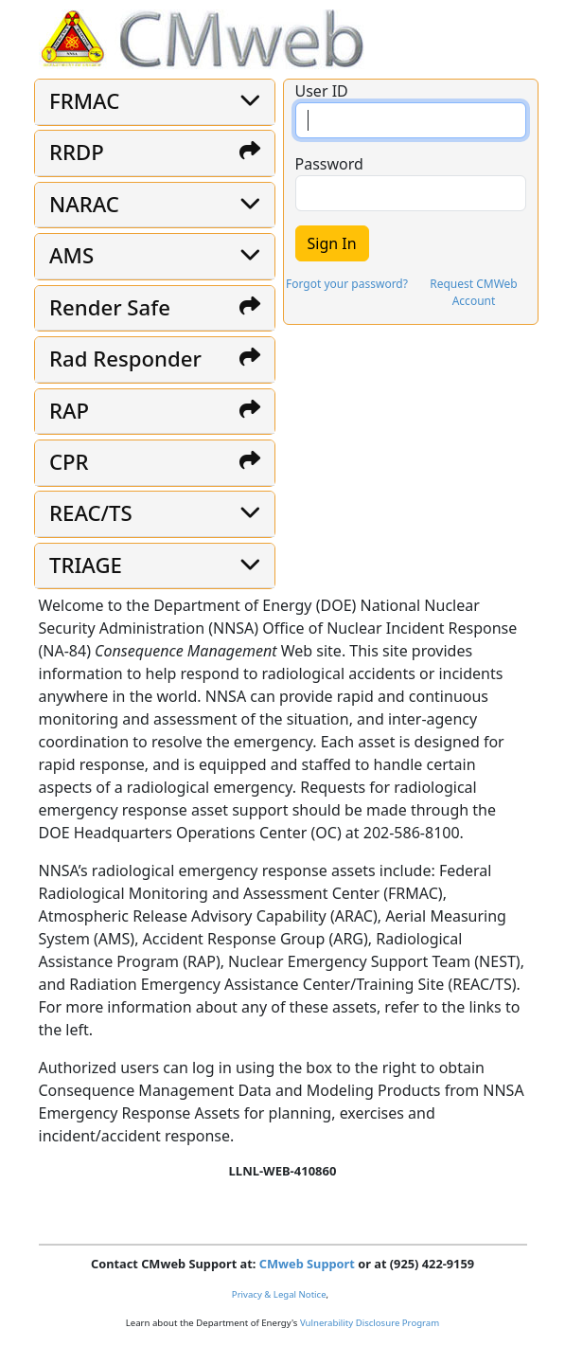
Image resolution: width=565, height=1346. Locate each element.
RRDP (76, 152)
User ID (321, 91)
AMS (71, 255)
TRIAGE (85, 565)
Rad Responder (125, 358)
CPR (69, 461)
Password (329, 163)
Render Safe (109, 307)
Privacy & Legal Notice (279, 1294)
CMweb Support (307, 1263)
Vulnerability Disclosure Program (369, 1323)
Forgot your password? (347, 284)
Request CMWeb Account (474, 292)
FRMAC (84, 101)
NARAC (84, 204)
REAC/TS (90, 513)
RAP (69, 410)
